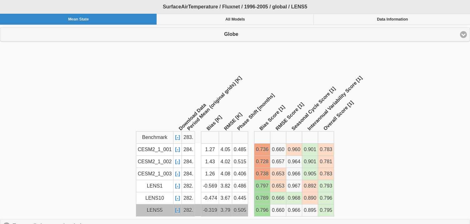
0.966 (294, 173)
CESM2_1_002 (155, 161)
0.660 (278, 149)
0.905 (310, 173)
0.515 (240, 161)
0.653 (278, 173)
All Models (235, 19)
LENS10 (154, 198)
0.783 (326, 149)
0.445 (240, 198)
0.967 (294, 185)
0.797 (262, 185)
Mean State (78, 19)
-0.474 (210, 198)
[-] (177, 137)
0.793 (326, 185)
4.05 (225, 149)
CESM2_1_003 (155, 173)
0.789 (262, 198)
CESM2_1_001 (155, 149)
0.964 (294, 161)
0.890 (310, 198)
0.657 (278, 161)
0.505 (240, 210)
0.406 (240, 173)
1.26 (210, 173)
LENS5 (155, 210)
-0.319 (210, 210)
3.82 (225, 185)
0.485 (240, 149)
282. (188, 185)
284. (188, 149)
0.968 (294, 198)
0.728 (262, 161)
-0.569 (210, 185)
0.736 (262, 149)
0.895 (310, 210)
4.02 (225, 161)
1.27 (210, 149)
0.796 (326, 198)
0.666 (278, 198)
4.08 (225, 173)
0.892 (310, 185)
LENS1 (155, 185)
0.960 (294, 149)
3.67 (225, 198)
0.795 (326, 210)
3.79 (225, 210)
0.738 (262, 173)
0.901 (310, 149)
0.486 (240, 185)
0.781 (326, 161)
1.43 (210, 161)
